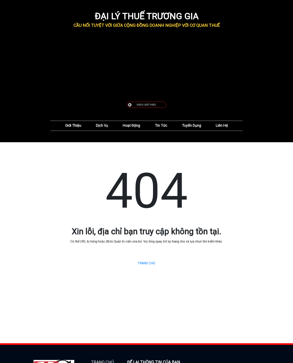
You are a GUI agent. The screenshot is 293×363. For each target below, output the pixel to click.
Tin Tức (161, 125)
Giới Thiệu (73, 125)
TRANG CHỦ (146, 263)
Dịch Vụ (102, 125)
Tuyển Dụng (191, 125)
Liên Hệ (222, 125)
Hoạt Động (131, 125)
